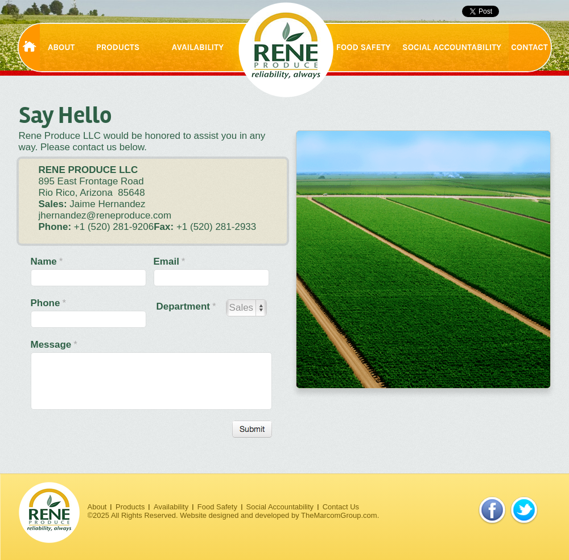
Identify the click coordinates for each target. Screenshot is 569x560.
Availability (171, 507)
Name (47, 261)
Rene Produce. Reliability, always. (285, 49)
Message (54, 344)
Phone (49, 303)
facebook (492, 510)
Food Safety (217, 507)
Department (186, 306)
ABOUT (61, 47)
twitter (524, 510)
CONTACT (529, 47)
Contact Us (341, 507)
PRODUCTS (117, 47)
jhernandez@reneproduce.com (105, 215)
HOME (30, 47)
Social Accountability (280, 507)
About (97, 507)
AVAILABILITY (198, 47)
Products (130, 507)
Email (169, 261)
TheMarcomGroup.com (339, 515)
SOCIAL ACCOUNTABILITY (451, 47)
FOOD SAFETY (363, 47)
